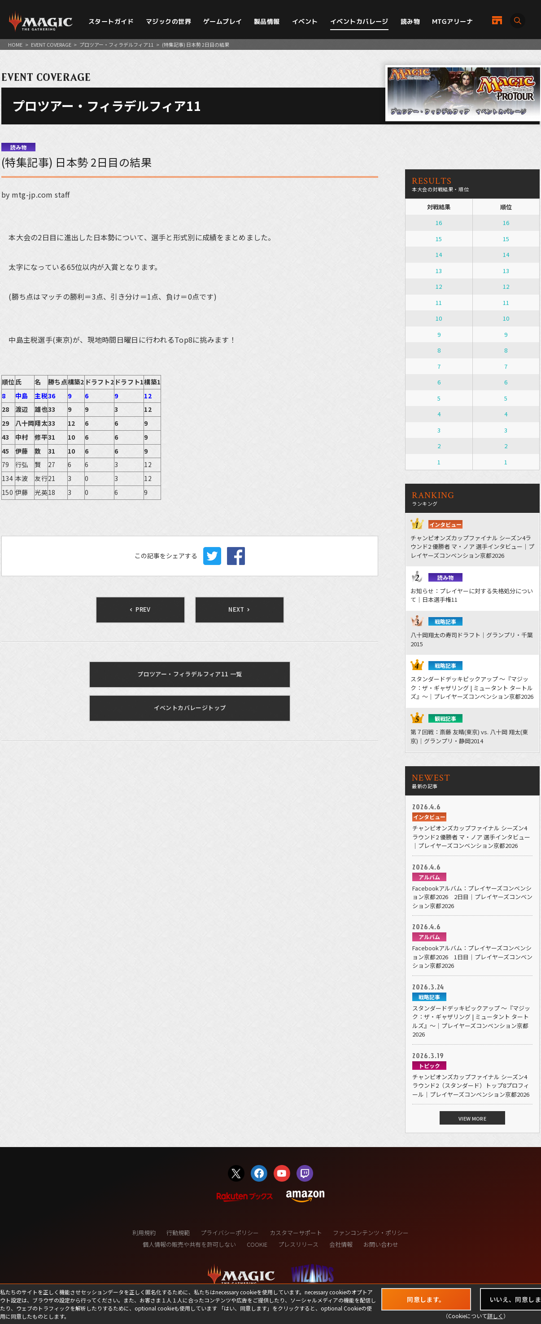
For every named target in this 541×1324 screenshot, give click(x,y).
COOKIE (257, 1244)
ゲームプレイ (222, 21)
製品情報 (267, 21)
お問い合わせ (380, 1244)
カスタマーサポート (296, 1232)
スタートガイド (111, 21)
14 (439, 254)
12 (439, 286)
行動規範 (178, 1232)
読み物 (410, 21)
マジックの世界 (168, 21)
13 (439, 270)
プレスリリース (298, 1244)
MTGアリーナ (452, 21)
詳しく (495, 1316)
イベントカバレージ (359, 21)
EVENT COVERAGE (51, 44)
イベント (305, 21)
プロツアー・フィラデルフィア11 (116, 44)
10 (439, 318)
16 (439, 222)
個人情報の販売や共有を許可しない (189, 1244)
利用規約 (144, 1232)
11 (439, 302)
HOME (15, 44)
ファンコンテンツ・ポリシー (371, 1232)
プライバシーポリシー (230, 1232)
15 (439, 238)
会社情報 (341, 1244)
